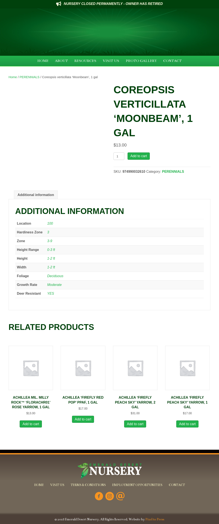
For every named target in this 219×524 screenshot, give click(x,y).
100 (50, 223)
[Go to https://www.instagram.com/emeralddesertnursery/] (109, 496)
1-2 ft (51, 258)
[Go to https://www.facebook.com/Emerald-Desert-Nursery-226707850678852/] (99, 496)
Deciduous (55, 276)
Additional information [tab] (36, 195)
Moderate (54, 285)
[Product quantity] (118, 156)
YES (50, 293)
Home (13, 77)
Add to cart (138, 156)
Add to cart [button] (30, 424)
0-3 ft (51, 250)
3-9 (49, 241)
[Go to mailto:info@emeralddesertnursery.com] (120, 496)
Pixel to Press (154, 519)
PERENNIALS (30, 77)
